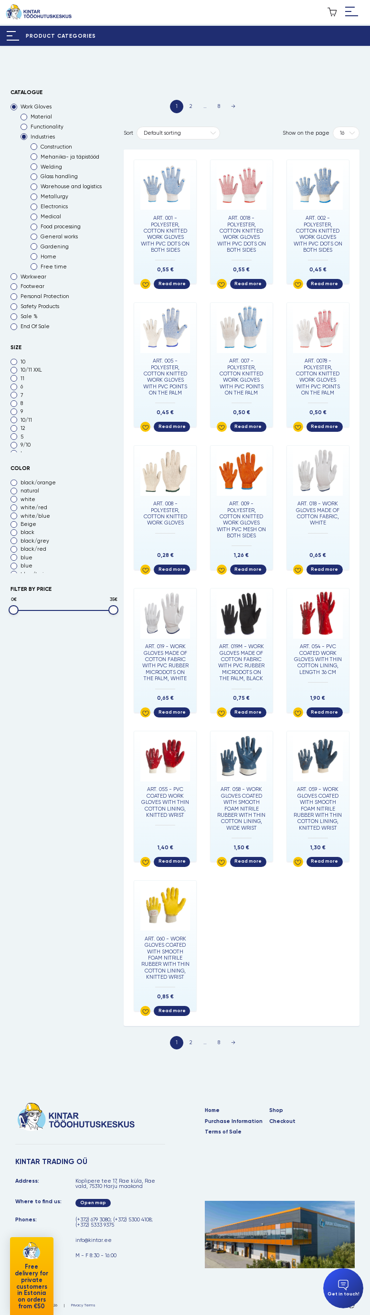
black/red (33, 549)
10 (23, 362)
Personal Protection (45, 296)
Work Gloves (36, 107)
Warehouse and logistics (71, 186)
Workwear (33, 277)
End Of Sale (35, 326)
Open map (93, 1203)
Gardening (55, 247)
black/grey (35, 541)
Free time (54, 267)
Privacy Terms (83, 1305)
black (27, 532)
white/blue (35, 516)
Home (48, 257)
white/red (34, 507)
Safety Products (40, 306)
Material (41, 117)
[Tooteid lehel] (346, 133)
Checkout (282, 1121)
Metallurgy (54, 196)
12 (23, 428)
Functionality (47, 127)
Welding (51, 167)
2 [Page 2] (191, 106)
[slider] (14, 610)
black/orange (38, 483)
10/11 (26, 420)
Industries (43, 137)
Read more (172, 284)
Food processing (61, 227)
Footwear (32, 286)
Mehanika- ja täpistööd (70, 157)
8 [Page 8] (219, 106)
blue (26, 558)
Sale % (29, 316)
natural (30, 491)
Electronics (54, 206)
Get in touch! (343, 1288)
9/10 (26, 445)
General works (59, 237)
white (28, 499)
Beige (28, 524)
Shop (276, 1110)
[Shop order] (178, 133)
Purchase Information (234, 1121)
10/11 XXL (31, 370)
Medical (51, 217)
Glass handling (59, 176)
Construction (56, 147)
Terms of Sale (223, 1131)
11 (22, 378)
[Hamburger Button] (351, 12)
